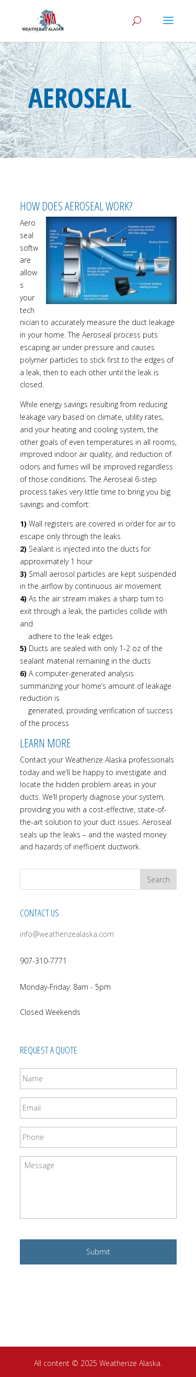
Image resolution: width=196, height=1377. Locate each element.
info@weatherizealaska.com (67, 934)
